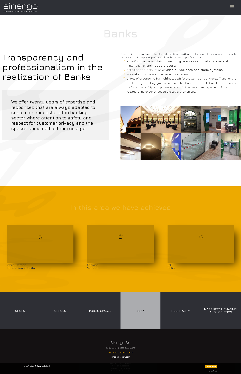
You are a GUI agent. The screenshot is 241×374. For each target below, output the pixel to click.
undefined (211, 366)
